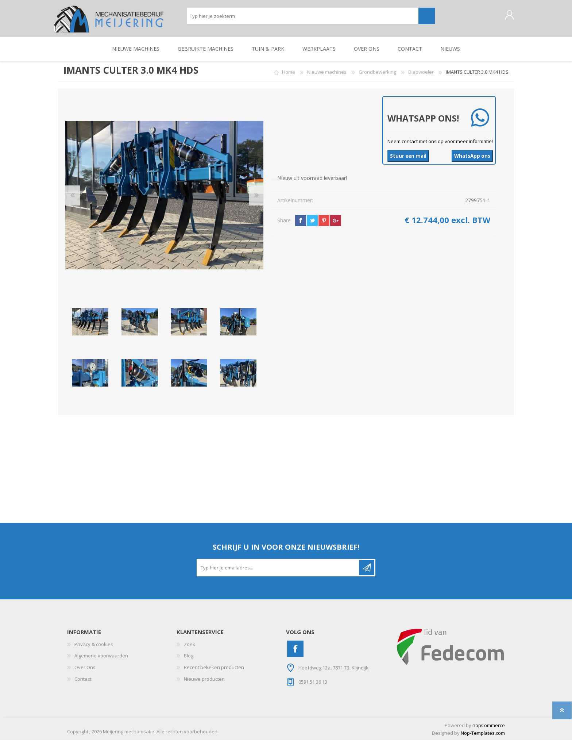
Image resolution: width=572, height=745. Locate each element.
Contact (82, 684)
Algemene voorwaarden (101, 660)
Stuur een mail (408, 161)
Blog (188, 660)
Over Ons (85, 672)
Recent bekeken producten (214, 672)
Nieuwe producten (204, 684)
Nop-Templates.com (483, 738)
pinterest (323, 225)
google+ (335, 225)
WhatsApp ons (472, 161)
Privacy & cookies (93, 649)
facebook (300, 225)
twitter (312, 225)
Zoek (189, 649)
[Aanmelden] (278, 572)
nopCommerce (488, 730)
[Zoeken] (302, 18)
